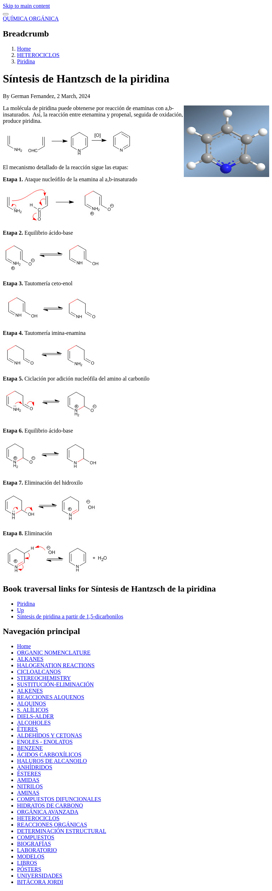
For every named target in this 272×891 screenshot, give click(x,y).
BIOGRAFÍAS (34, 844)
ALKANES (30, 659)
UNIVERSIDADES (39, 876)
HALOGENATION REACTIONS (56, 665)
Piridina (26, 61)
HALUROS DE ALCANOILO (52, 761)
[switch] (5, 14)
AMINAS (28, 793)
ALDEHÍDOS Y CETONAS (49, 735)
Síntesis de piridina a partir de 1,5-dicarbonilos (70, 616)
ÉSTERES (29, 774)
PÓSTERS (29, 869)
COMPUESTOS (36, 837)
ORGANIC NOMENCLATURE (54, 653)
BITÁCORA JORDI (40, 882)
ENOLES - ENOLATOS (45, 742)
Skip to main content (26, 6)
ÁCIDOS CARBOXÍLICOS (49, 755)
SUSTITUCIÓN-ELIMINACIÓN (55, 684)
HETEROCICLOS (38, 55)
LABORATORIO (37, 850)
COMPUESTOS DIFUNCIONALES (59, 799)
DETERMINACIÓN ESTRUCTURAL (61, 831)
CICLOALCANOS (39, 672)
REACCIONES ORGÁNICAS (52, 825)
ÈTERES (27, 729)
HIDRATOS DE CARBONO (50, 806)
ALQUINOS (31, 704)
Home (24, 49)
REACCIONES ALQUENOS (50, 697)
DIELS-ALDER (35, 716)
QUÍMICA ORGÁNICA (31, 19)
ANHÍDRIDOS (34, 767)
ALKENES (30, 691)
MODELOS (30, 856)
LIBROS (27, 863)
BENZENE (30, 748)
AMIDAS (28, 780)
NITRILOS (30, 786)
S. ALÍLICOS (33, 710)
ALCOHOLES (34, 723)
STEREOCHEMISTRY (44, 678)
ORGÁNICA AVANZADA (47, 812)
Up (20, 610)
